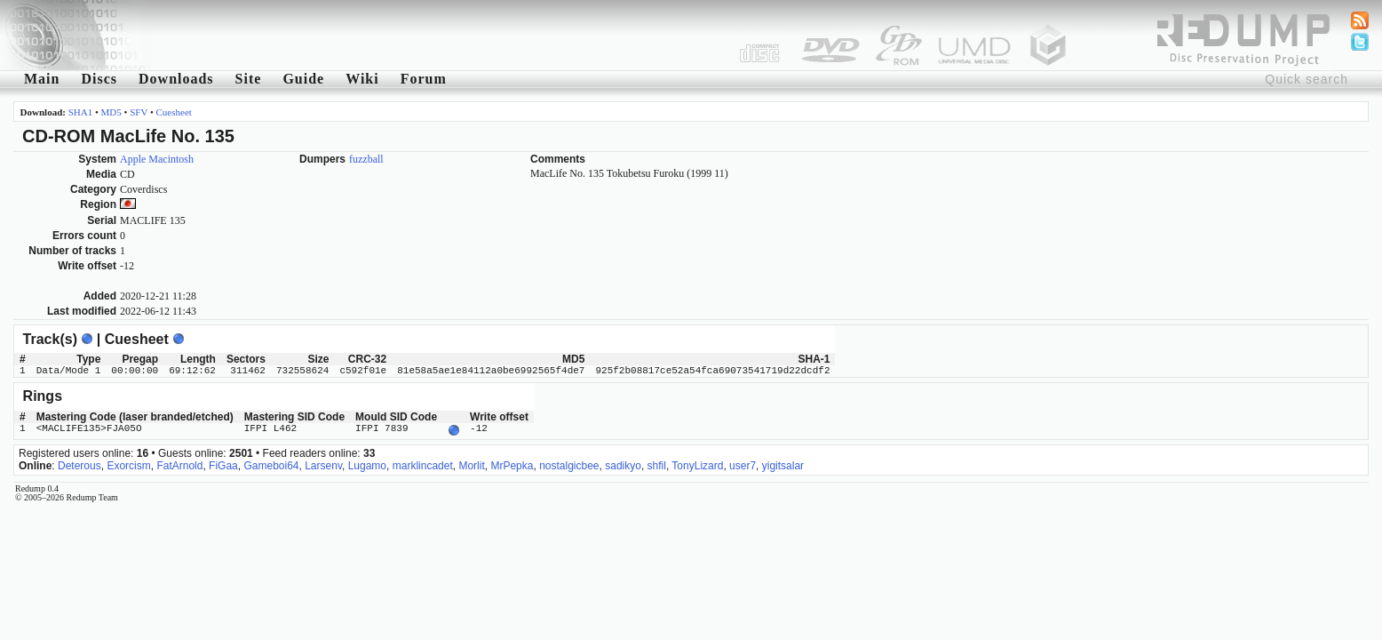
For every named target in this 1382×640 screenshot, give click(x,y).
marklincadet (423, 464)
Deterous (79, 464)
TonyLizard (697, 464)
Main (42, 78)
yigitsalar (783, 464)
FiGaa (223, 464)
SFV (138, 112)
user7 (742, 464)
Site (248, 78)
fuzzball (366, 159)
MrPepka (511, 464)
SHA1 (80, 112)
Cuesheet (174, 112)
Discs (99, 78)
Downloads (176, 78)
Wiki (362, 78)
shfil (656, 464)
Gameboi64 (270, 464)
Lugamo (367, 464)
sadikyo (623, 464)
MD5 (111, 112)
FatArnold (179, 464)
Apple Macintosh (157, 159)
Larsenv (323, 464)
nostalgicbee (569, 464)
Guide (303, 78)
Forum (424, 78)
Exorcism (128, 464)
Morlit (471, 464)
